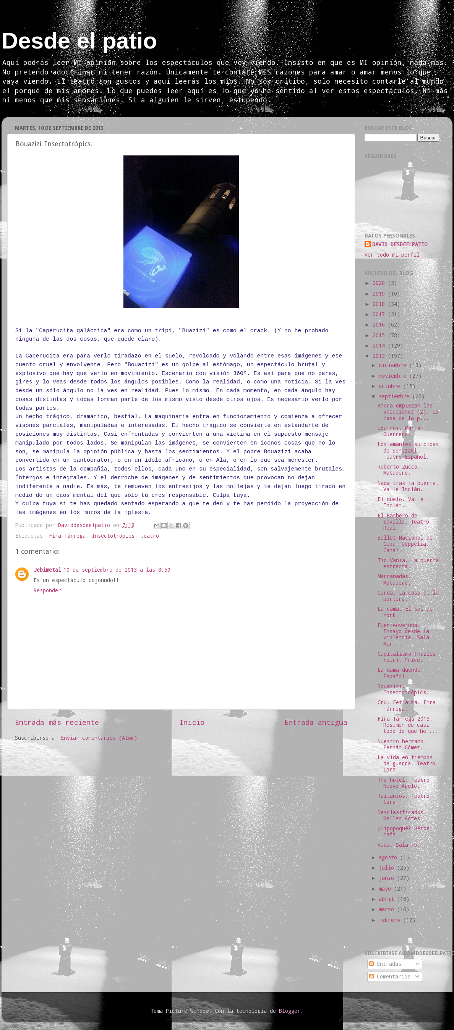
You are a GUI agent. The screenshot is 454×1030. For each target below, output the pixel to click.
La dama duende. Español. (400, 672)
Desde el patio (79, 40)
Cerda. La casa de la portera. (408, 595)
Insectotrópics (113, 535)
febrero (391, 920)
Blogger (289, 1010)
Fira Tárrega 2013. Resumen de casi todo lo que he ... (408, 724)
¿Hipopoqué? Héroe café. (404, 831)
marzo (388, 909)
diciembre (394, 365)
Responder (47, 590)
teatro (150, 535)
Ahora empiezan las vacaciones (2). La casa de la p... (408, 411)
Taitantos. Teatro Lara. (404, 798)
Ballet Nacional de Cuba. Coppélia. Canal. (405, 543)
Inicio (191, 722)
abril (388, 899)
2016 (380, 324)
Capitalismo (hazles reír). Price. (407, 656)
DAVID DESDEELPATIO (399, 244)
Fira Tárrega (67, 535)
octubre (391, 386)
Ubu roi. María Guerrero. (399, 431)
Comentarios (389, 976)
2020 (380, 283)
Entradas (385, 963)
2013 (380, 355)
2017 (380, 314)
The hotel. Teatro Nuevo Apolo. (404, 782)
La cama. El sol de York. (405, 611)
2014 (380, 345)
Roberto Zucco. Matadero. (399, 469)
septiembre (395, 396)
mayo (386, 888)
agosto (389, 857)
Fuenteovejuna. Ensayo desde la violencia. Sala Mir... (403, 634)
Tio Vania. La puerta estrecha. (408, 563)
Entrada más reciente (57, 722)
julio (388, 867)
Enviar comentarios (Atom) (99, 737)
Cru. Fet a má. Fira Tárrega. (407, 705)
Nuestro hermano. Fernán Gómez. (402, 744)
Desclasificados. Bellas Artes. (402, 815)
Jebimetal (47, 569)
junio (388, 878)
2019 (380, 293)
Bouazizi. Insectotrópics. (403, 689)
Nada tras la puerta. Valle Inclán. (408, 486)
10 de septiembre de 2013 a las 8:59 (116, 569)
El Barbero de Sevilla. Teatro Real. (403, 521)
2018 (380, 304)
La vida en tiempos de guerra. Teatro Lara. (406, 763)
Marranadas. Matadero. (394, 579)
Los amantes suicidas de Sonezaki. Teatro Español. (408, 450)
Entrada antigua (315, 722)
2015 (380, 335)
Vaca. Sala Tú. (399, 844)
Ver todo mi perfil (392, 254)
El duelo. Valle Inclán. (400, 502)
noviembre (394, 375)
